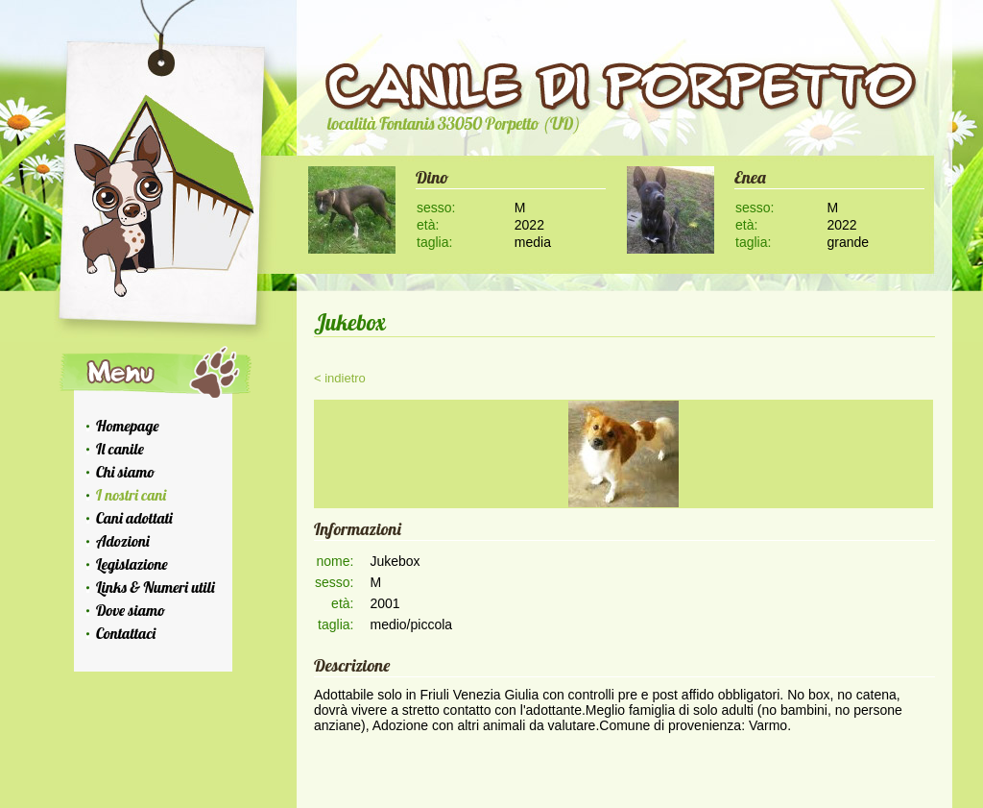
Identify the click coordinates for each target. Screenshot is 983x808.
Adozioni (123, 541)
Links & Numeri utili (155, 587)
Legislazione (132, 564)
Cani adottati (134, 517)
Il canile (120, 448)
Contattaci (126, 633)
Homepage (127, 425)
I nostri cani (131, 494)
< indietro (340, 378)
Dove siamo (130, 610)
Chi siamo (125, 471)
